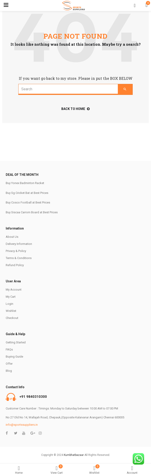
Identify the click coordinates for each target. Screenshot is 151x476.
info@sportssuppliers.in (22, 424)
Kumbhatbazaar (74, 455)
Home (19, 470)
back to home (75, 109)
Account (132, 470)
